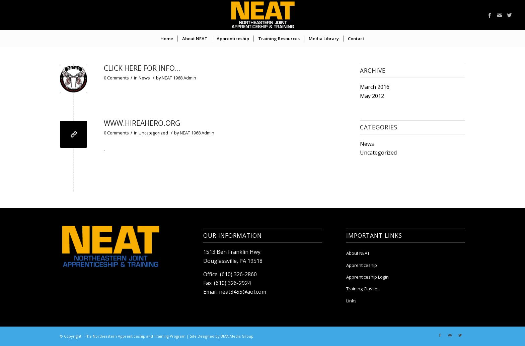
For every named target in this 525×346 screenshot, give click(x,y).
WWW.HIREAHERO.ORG (142, 123)
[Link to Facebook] (489, 15)
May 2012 (372, 96)
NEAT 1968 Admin (179, 78)
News (144, 78)
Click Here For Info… (142, 68)
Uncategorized (153, 133)
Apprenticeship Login (367, 277)
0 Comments (116, 78)
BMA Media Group (237, 336)
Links (351, 301)
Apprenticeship (361, 265)
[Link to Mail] (500, 15)
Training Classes (363, 289)
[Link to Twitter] (510, 15)
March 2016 (374, 87)
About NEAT (358, 253)
